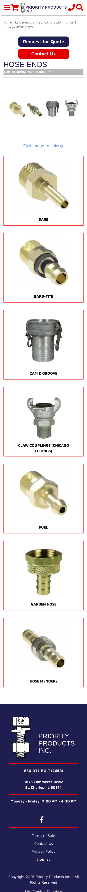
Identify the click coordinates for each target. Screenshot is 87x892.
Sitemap (44, 859)
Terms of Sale (43, 835)
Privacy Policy (44, 851)
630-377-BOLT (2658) (43, 771)
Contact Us (43, 53)
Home (7, 22)
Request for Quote (43, 41)
